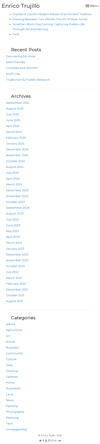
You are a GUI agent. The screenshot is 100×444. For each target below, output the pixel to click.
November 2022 (17, 260)
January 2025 (15, 143)
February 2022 (16, 283)
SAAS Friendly (15, 62)
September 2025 (17, 102)
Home (10, 382)
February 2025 (16, 137)
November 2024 (17, 155)
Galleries (12, 376)
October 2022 (15, 266)
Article (10, 341)
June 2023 (13, 225)
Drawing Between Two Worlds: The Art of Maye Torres (49, 19)
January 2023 (15, 248)
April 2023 (13, 237)
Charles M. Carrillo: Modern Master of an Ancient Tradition (52, 14)
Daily (9, 365)
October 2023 (15, 202)
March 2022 (14, 277)
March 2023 (14, 242)
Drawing (12, 371)
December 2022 (17, 254)
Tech (9, 423)
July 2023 (12, 219)
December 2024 (17, 149)
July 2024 (12, 172)
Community (14, 353)
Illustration (13, 388)
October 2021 (15, 295)
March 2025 (14, 132)
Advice (10, 324)
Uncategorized (16, 429)
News (10, 400)
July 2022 (12, 272)
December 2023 (17, 190)
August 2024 (15, 167)
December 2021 (17, 289)
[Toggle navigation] (92, 5)
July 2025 (12, 114)
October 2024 (15, 161)
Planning (12, 417)
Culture (11, 359)
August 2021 (14, 301)
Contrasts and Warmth (22, 68)
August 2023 (14, 213)
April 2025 (13, 126)
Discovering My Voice (20, 56)
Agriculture (14, 330)
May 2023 (12, 231)
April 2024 (13, 178)
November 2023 (17, 196)
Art (8, 336)
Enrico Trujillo (21, 5)
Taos (15, 34)
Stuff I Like (13, 73)
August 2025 (14, 108)
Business (12, 347)
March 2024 (14, 184)
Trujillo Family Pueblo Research (28, 79)
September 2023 (17, 207)
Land (9, 394)
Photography (15, 411)
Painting (12, 406)
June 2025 (13, 120)
